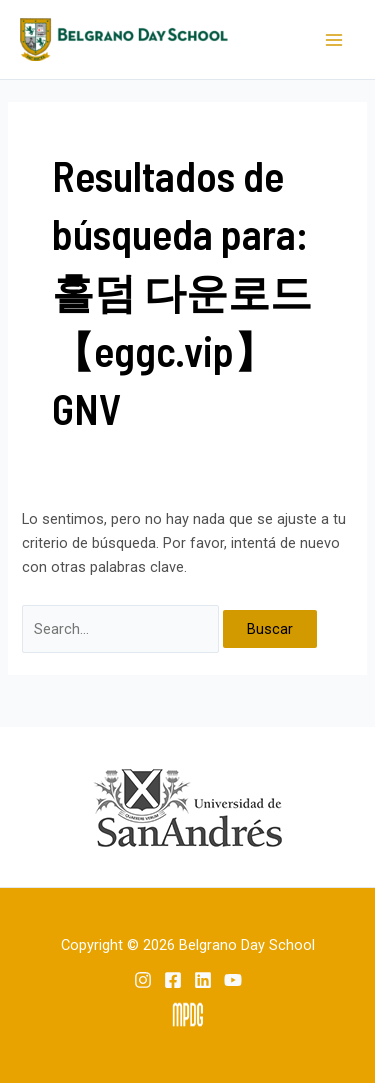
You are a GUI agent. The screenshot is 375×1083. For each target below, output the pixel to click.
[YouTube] (233, 980)
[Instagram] (143, 980)
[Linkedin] (203, 980)
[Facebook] (173, 980)
